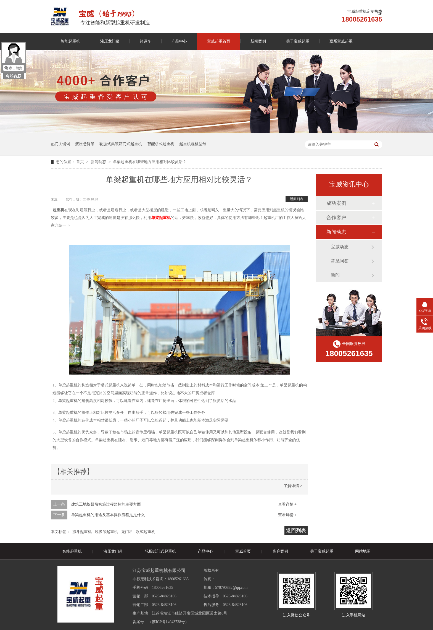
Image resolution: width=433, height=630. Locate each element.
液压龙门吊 (110, 41)
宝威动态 (339, 246)
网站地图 (363, 551)
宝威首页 (243, 551)
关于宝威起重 (297, 41)
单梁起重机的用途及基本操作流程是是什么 (108, 515)
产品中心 (179, 41)
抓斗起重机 (82, 532)
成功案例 (336, 203)
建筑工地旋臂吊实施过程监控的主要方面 (106, 504)
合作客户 (336, 217)
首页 (80, 162)
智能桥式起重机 (160, 144)
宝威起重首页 (218, 41)
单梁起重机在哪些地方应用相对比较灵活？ (149, 162)
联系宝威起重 (341, 41)
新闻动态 (99, 162)
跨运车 (145, 41)
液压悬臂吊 (84, 144)
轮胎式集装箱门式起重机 (120, 144)
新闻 (335, 275)
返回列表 (296, 199)
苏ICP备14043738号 (168, 622)
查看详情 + (287, 504)
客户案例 (280, 551)
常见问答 (339, 260)
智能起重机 (70, 41)
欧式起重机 (145, 532)
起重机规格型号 (192, 144)
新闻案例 (258, 41)
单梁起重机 (161, 218)
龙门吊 (127, 532)
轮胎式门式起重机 (160, 551)
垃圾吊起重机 (106, 532)
